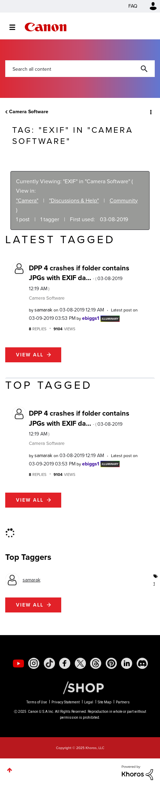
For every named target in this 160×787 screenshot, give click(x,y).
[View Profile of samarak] (43, 310)
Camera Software (28, 111)
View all (29, 354)
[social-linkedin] (126, 663)
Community (124, 200)
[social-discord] (142, 663)
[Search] (80, 68)
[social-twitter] (80, 663)
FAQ (132, 6)
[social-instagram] (33, 663)
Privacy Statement (65, 702)
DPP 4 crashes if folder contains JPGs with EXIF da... (79, 277)
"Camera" (27, 200)
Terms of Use (36, 702)
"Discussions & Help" (74, 200)
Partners (123, 702)
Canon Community (45, 27)
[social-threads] (95, 663)
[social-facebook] (64, 663)
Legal (88, 702)
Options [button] (150, 111)
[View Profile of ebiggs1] (90, 318)
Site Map (104, 702)
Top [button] (9, 770)
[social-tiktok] (49, 663)
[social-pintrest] (111, 663)
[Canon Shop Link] (80, 687)
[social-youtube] (18, 663)
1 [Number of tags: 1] (154, 583)
